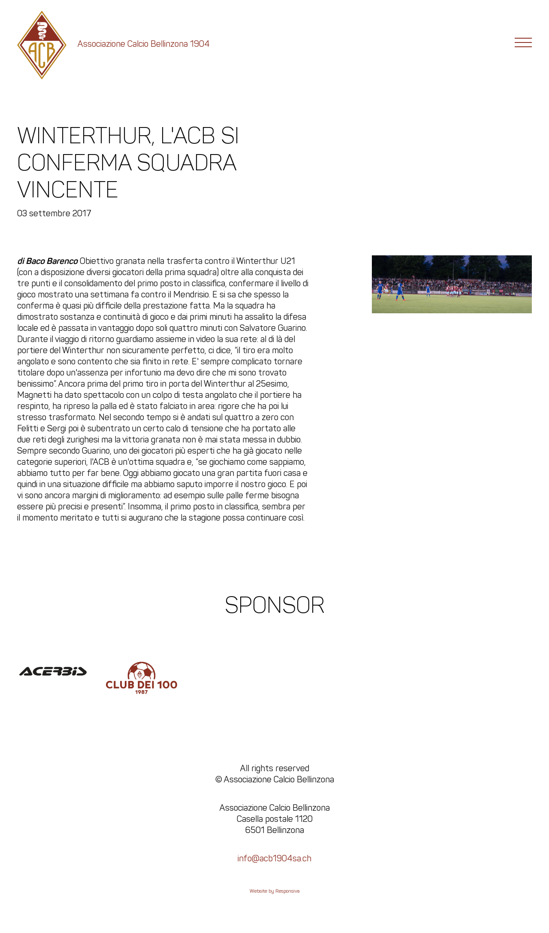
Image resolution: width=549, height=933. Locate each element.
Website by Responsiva (275, 891)
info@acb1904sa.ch (274, 858)
